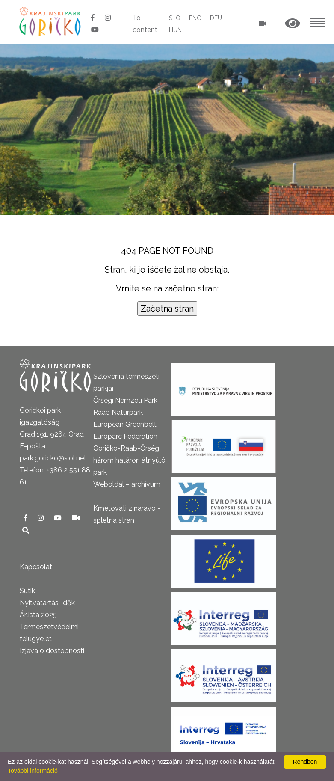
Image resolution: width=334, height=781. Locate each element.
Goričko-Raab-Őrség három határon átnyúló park (129, 460)
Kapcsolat (36, 567)
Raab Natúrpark (118, 412)
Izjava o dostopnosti (52, 651)
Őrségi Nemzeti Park (125, 400)
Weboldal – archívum (126, 484)
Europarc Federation (125, 436)
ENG (195, 18)
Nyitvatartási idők (47, 603)
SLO (174, 18)
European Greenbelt (125, 424)
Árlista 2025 (38, 615)
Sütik (27, 591)
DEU (216, 18)
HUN (175, 30)
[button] (292, 23)
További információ (33, 770)
